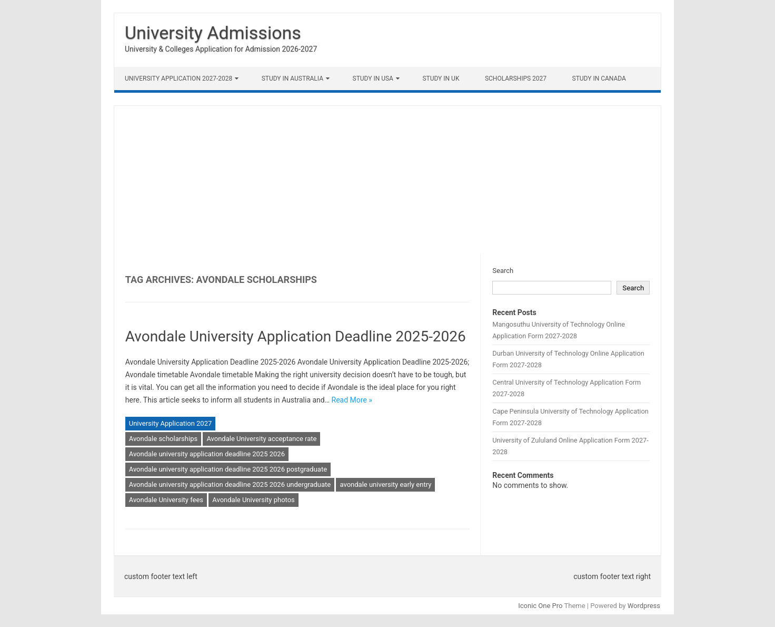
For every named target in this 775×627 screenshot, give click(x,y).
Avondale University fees (166, 500)
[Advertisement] (387, 179)
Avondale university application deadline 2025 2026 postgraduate (228, 469)
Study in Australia (292, 78)
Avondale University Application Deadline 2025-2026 (295, 336)
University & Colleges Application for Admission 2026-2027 (221, 49)
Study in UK (440, 78)
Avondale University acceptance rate (261, 439)
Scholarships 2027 (516, 78)
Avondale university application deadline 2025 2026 (207, 454)
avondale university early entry (385, 484)
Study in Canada (599, 78)
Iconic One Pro (540, 606)
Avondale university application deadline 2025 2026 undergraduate (230, 484)
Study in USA (373, 78)
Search (502, 271)
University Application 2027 (170, 423)
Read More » (352, 400)
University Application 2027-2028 (178, 78)
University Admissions (213, 32)
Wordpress (644, 606)
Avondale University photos (253, 500)
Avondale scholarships (163, 439)
